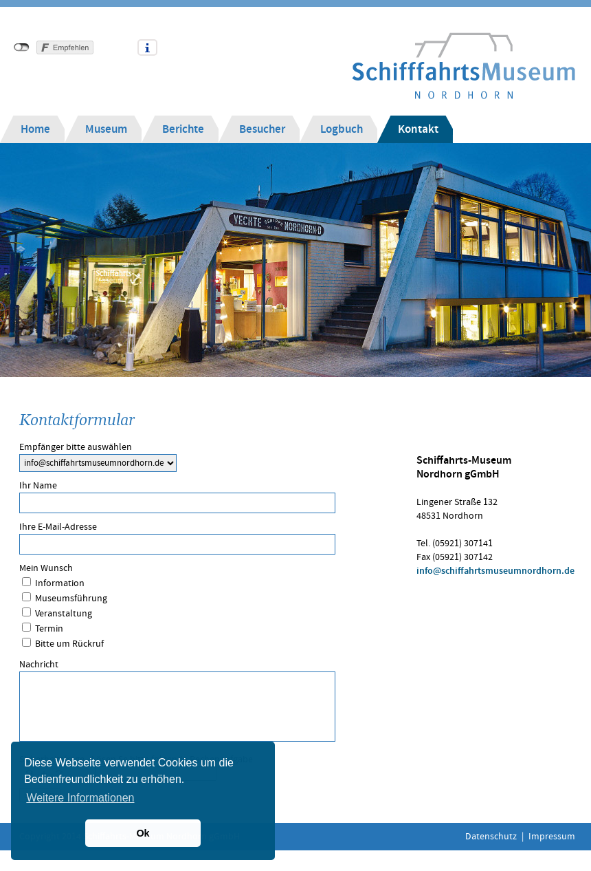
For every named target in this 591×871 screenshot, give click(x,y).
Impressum (551, 836)
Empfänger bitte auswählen (75, 447)
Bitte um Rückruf (69, 644)
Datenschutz (491, 836)
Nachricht (38, 664)
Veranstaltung (63, 613)
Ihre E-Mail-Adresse (58, 527)
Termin (49, 629)
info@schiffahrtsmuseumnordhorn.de (495, 571)
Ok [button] (142, 833)
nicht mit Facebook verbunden (22, 47)
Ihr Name (38, 486)
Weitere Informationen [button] (80, 798)
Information (60, 583)
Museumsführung (71, 598)
